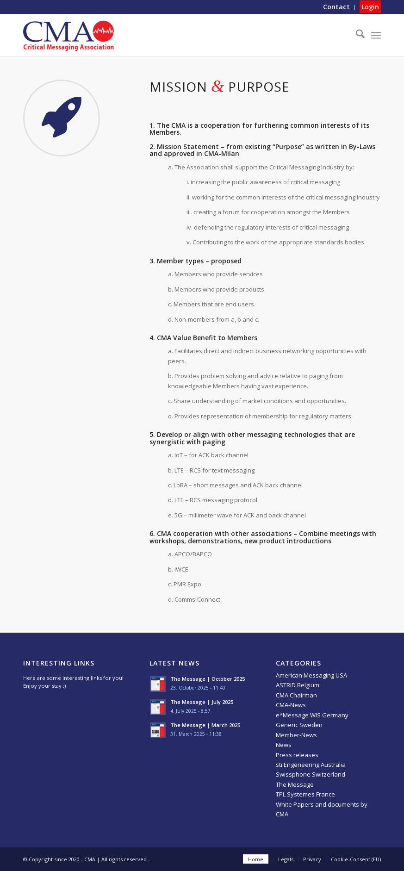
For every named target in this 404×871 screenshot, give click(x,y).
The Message (295, 784)
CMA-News (291, 705)
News (284, 744)
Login (370, 6)
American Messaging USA (311, 675)
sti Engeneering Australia (311, 764)
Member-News (296, 735)
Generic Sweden (299, 725)
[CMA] (68, 35)
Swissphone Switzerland (310, 774)
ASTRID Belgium (297, 685)
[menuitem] (336, 7)
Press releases (297, 755)
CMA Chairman (296, 695)
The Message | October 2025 (207, 678)
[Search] (356, 35)
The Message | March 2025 (205, 725)
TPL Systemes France (305, 794)
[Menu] (376, 35)
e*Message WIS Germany (312, 715)
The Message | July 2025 (201, 701)
